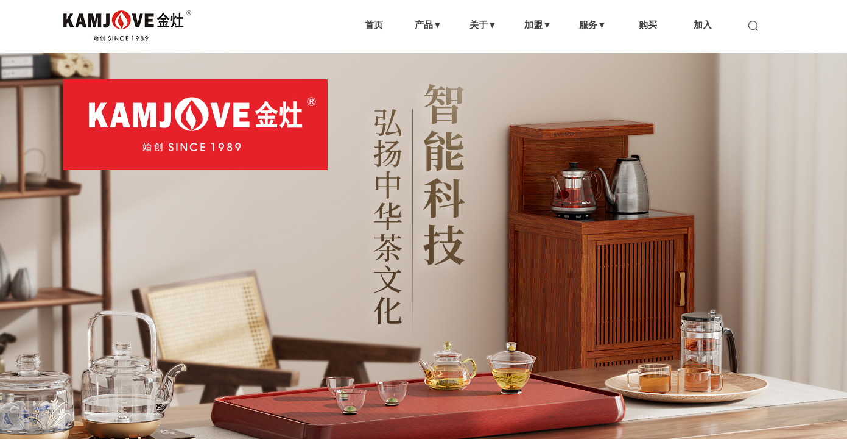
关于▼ (483, 25)
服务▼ (592, 25)
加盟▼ (538, 25)
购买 (648, 25)
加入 (703, 25)
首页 (374, 25)
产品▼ (428, 25)
